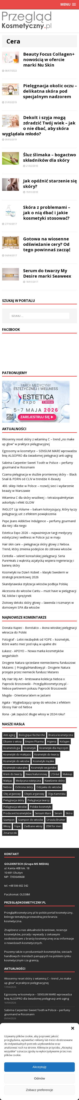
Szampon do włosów (30, 820)
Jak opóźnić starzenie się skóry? (50, 183)
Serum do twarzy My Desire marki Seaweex (47, 273)
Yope (17, 826)
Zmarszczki (10, 833)
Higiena (51, 741)
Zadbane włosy (33, 826)
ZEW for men (53, 826)
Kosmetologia (11, 748)
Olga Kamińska (57, 794)
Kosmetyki (30, 748)
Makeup (67, 774)
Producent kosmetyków (17, 813)
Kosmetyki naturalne (15, 767)
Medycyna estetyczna (28, 780)
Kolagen (65, 741)
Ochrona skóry (24, 787)
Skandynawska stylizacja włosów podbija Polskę (35, 584)
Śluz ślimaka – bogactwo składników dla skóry (49, 157)
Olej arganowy (12, 794)
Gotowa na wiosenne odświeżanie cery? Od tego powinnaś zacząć (46, 244)
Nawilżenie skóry (55, 780)
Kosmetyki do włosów (16, 761)
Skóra (69, 813)
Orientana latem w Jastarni (32, 695)
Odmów (39, 1089)
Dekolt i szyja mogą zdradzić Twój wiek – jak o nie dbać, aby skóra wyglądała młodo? (38, 126)
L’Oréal (55, 774)
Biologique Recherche (32, 735)
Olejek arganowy (34, 794)
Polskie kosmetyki (40, 807)
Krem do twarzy (12, 774)
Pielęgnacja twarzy (39, 800)
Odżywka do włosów (48, 787)
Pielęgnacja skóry (13, 800)
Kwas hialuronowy (36, 774)
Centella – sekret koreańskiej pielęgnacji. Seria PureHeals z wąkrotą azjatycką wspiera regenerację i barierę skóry (38, 560)
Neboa (7, 787)
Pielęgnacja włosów (15, 807)
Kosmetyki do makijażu (17, 754)
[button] (73, 1039)
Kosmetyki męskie (43, 761)
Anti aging (9, 735)
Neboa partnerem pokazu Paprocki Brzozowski (34, 688)
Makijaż (7, 780)
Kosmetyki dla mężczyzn (53, 748)
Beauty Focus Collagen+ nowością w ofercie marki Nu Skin (49, 59)
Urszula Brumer (56, 820)
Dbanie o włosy (12, 741)
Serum (58, 813)
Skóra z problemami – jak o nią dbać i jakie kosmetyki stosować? (46, 212)
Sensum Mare (43, 813)
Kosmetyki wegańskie (43, 767)
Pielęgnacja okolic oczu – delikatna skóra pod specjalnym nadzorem (50, 91)
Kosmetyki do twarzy (46, 754)
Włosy (7, 826)
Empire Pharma (34, 741)
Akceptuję (40, 1078)
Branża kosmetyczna (60, 735)
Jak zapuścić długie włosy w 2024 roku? (38, 714)
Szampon (9, 820)
